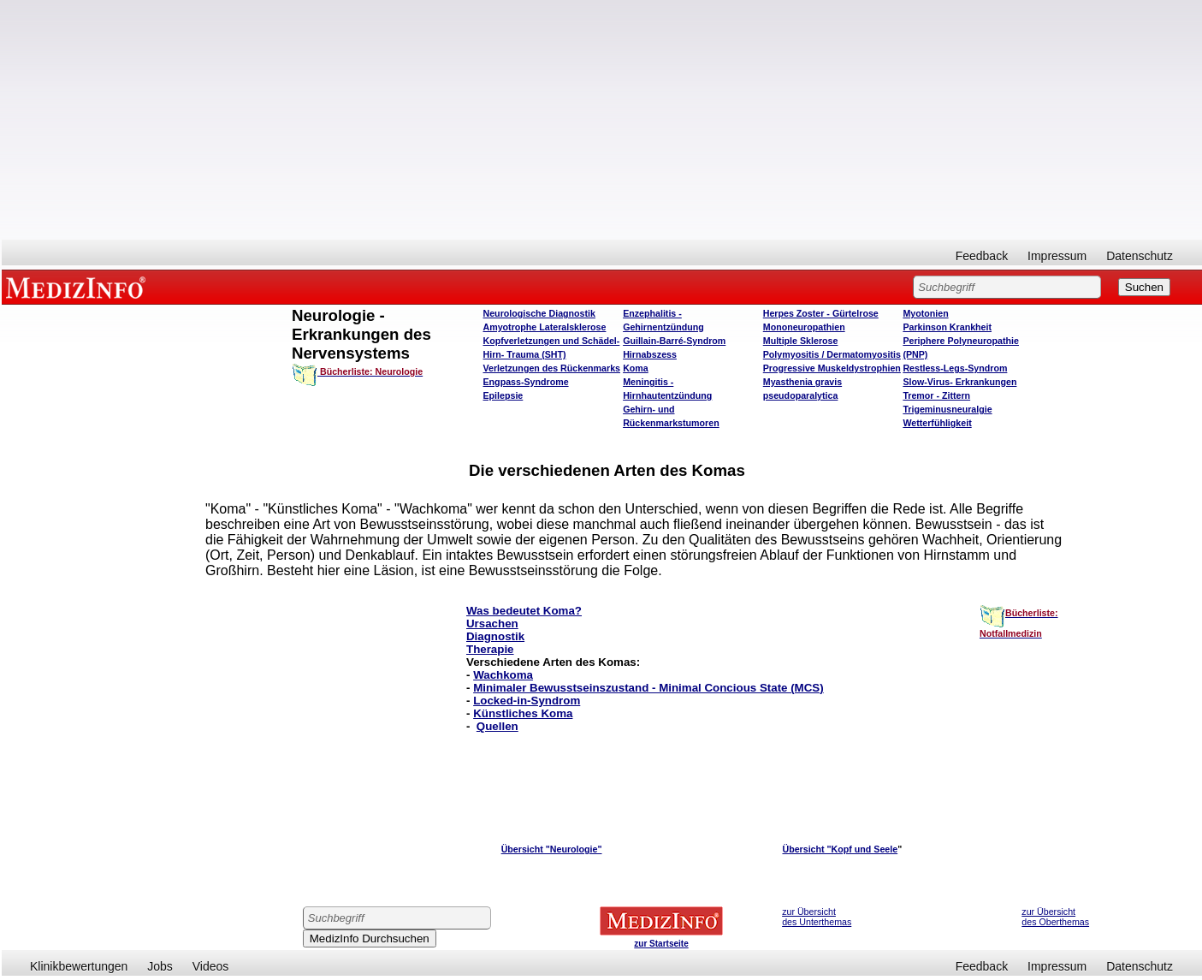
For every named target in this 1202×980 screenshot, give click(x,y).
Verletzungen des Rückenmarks (552, 368)
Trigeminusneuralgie (947, 409)
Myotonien (925, 313)
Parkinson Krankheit (947, 327)
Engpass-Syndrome (526, 382)
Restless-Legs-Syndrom (955, 368)
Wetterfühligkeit (937, 423)
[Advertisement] (602, 120)
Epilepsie (503, 395)
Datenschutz (1139, 256)
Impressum (1057, 256)
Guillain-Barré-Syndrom (674, 341)
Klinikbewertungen (78, 966)
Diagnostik (495, 636)
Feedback (982, 256)
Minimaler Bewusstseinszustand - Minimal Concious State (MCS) (648, 687)
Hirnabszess (650, 354)
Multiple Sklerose (800, 341)
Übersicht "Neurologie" (551, 849)
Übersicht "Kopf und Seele (839, 849)
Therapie (490, 649)
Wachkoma (503, 674)
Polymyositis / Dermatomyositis (832, 354)
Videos (210, 966)
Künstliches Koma (522, 713)
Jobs (160, 966)
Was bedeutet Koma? (524, 610)
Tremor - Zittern (936, 395)
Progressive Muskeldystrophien (832, 368)
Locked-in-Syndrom (526, 700)
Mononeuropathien (804, 327)
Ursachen (492, 623)
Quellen (497, 726)
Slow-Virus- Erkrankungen (959, 382)
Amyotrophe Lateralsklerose (545, 327)
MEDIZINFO (79, 287)
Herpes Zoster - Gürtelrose (821, 313)
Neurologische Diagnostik (539, 313)
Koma (635, 368)
